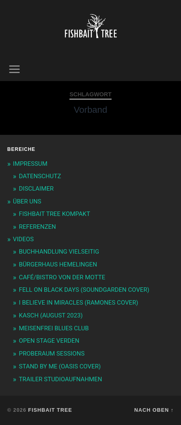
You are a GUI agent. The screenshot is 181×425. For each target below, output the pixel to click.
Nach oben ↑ (154, 410)
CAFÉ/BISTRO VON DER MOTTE (62, 277)
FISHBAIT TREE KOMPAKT (54, 214)
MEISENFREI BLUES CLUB (54, 328)
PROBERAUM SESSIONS (52, 353)
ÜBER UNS (27, 201)
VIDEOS (23, 239)
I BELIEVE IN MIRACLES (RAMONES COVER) (78, 302)
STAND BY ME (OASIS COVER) (60, 366)
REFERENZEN (37, 226)
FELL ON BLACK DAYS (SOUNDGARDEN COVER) (84, 289)
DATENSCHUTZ (40, 176)
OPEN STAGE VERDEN (49, 340)
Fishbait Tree (50, 410)
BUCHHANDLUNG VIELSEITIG (59, 251)
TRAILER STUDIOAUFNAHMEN (60, 379)
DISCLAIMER (36, 188)
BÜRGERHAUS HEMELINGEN (58, 264)
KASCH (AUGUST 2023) (51, 315)
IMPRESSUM (30, 163)
